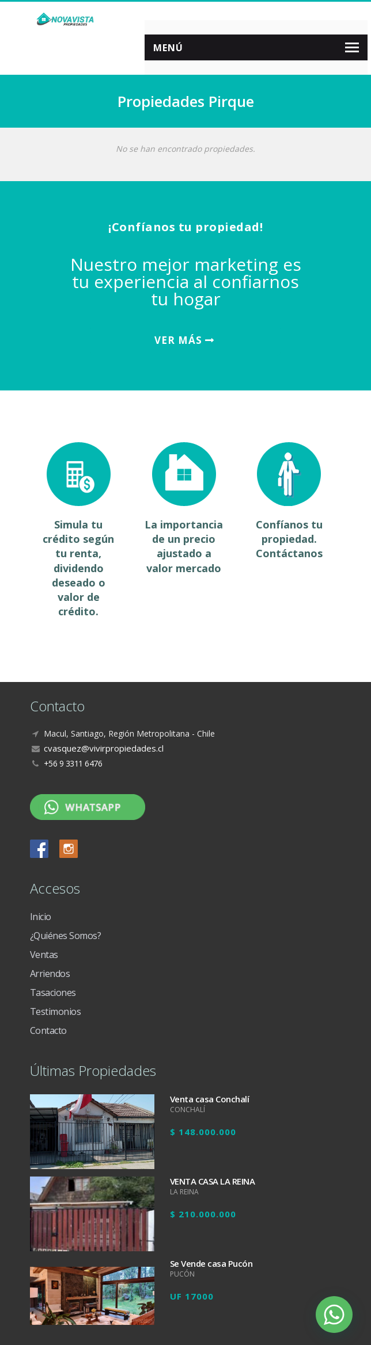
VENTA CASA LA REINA (212, 1181)
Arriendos (50, 973)
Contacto (48, 1030)
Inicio (40, 916)
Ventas (44, 954)
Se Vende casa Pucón (211, 1263)
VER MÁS (184, 340)
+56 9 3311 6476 (73, 763)
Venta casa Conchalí (209, 1098)
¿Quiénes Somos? (65, 935)
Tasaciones (53, 992)
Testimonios (55, 1011)
